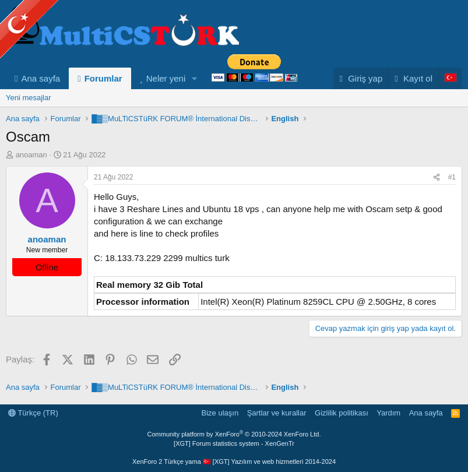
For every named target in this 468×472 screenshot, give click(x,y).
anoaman (31, 154)
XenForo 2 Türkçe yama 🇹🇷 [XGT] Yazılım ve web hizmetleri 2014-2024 (234, 461)
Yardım (388, 412)
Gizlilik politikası (341, 412)
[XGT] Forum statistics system (234, 443)
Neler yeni (166, 78)
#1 (452, 177)
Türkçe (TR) (33, 412)
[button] (195, 78)
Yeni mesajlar (28, 97)
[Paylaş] (436, 177)
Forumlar (103, 78)
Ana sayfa (40, 78)
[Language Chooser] (450, 78)
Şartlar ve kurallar (277, 412)
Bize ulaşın (220, 412)
